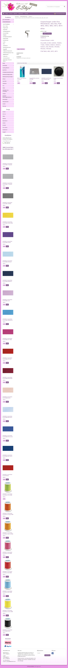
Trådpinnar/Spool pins (7, 50)
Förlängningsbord (6, 31)
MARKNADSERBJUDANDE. (8, 74)
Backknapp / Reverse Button (7, 60)
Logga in (4, 132)
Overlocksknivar (8, 58)
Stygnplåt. (5, 49)
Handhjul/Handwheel (7, 36)
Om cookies (5, 127)
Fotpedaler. (5, 29)
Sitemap (4, 106)
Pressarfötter (5, 33)
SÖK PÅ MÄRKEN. (8, 24)
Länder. (4, 111)
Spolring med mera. (7, 47)
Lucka (4, 42)
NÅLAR (8, 79)
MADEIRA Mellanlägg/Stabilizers (7, 96)
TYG (8, 85)
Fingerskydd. (5, 27)
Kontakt (26, 13)
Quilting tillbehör (6, 67)
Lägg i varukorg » (47, 33)
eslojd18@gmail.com (7, 141)
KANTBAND (8, 65)
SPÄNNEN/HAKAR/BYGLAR (8, 72)
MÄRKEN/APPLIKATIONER (8, 76)
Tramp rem (5, 56)
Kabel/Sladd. (5, 38)
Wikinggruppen (38, 666)
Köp (7, 168)
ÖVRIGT (8, 93)
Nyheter (15, 13)
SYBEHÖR (8, 83)
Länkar (4, 123)
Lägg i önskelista (20, 49)
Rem (4, 43)
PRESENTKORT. (6, 101)
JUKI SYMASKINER (8, 19)
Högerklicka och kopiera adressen (23, 58)
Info (4, 168)
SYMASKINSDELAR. (8, 21)
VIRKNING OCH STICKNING (8, 91)
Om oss (10, 13)
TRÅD (8, 88)
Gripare (4, 35)
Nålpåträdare (5, 54)
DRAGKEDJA (8, 99)
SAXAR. (8, 103)
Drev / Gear (5, 26)
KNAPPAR (8, 70)
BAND (8, 63)
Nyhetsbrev (21, 13)
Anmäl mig (47, 655)
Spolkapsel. (5, 45)
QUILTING (8, 81)
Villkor (6, 13)
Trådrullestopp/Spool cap (8, 52)
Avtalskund (5, 129)
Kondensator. (5, 40)
